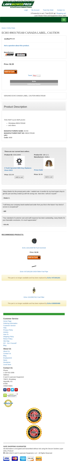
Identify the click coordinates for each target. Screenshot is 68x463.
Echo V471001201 (53, 278)
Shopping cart (61, 13)
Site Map (6, 341)
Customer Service (9, 325)
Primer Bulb (38, 170)
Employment (7, 358)
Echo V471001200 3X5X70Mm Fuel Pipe (34, 271)
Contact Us (61, 10)
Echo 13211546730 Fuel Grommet (34, 248)
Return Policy (7, 339)
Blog (4, 345)
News (5, 360)
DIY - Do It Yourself (9, 343)
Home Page (7, 321)
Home (4, 28)
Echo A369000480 (53, 303)
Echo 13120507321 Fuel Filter (34, 297)
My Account (35, 10)
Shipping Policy (8, 336)
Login (26, 10)
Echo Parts (11, 28)
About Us (6, 351)
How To (5, 334)
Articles (5, 332)
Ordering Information (10, 323)
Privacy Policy (8, 330)
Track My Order (48, 10)
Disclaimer (6, 362)
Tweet (30, 75)
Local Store (7, 364)
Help (4, 328)
